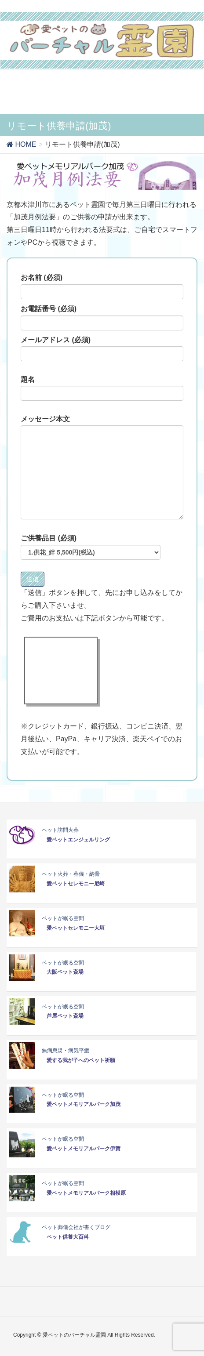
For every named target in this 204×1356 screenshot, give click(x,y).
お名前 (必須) (102, 286)
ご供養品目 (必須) (90, 547)
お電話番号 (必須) (102, 317)
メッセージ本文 (102, 467)
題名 (102, 388)
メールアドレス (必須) (102, 349)
